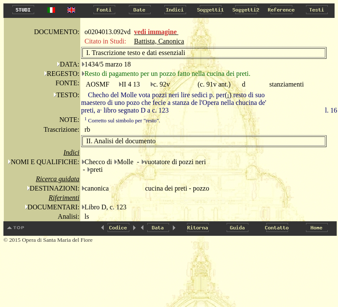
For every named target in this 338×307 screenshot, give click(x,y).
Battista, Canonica (159, 41)
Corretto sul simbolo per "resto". (122, 120)
